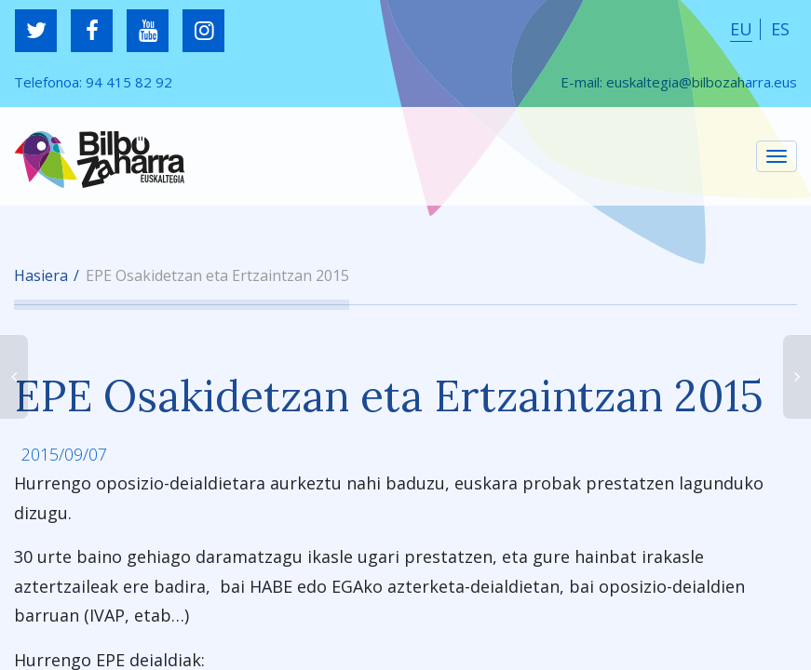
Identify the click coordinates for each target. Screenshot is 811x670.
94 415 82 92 (129, 82)
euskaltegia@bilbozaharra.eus (701, 82)
